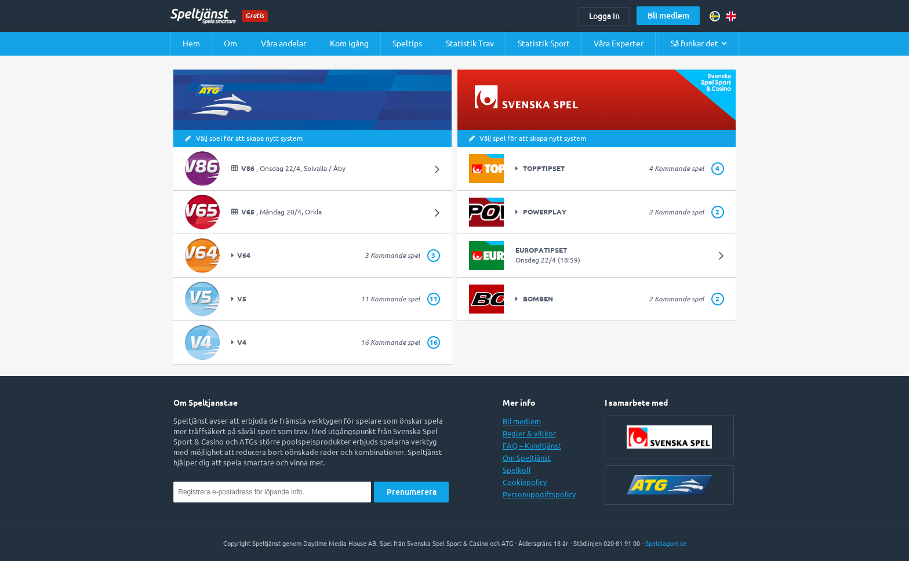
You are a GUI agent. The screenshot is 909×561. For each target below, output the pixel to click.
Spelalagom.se (665, 543)
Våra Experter (618, 43)
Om (230, 43)
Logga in (604, 16)
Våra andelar (283, 43)
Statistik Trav (470, 43)
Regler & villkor (529, 433)
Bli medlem (668, 15)
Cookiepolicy (525, 482)
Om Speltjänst (527, 458)
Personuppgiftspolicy (539, 494)
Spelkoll (517, 470)
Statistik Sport (544, 43)
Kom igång (349, 43)
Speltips (407, 43)
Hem (191, 43)
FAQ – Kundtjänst (532, 446)
